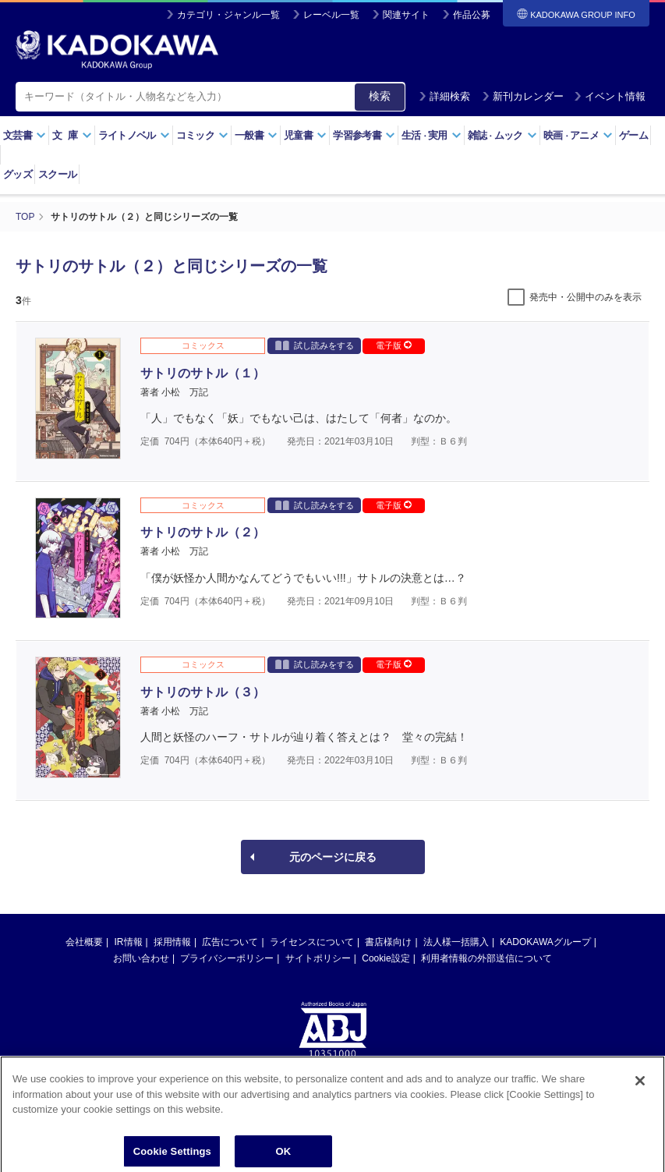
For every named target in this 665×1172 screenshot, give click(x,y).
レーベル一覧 (331, 14)
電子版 (394, 345)
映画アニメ (578, 135)
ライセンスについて (312, 942)
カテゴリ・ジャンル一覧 (228, 14)
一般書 (256, 135)
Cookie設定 (385, 958)
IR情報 (129, 942)
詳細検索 (444, 96)
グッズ (17, 174)
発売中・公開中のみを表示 (585, 297)
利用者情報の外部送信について (486, 958)
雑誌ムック (502, 135)
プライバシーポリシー (227, 958)
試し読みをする (314, 345)
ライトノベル (134, 135)
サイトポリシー (318, 958)
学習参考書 (364, 135)
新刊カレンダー (523, 96)
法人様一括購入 (456, 942)
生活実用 (431, 135)
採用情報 (172, 942)
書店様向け (388, 942)
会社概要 (84, 942)
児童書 (305, 135)
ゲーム (633, 135)
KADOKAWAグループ (545, 942)
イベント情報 (610, 96)
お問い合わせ (141, 958)
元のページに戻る (333, 857)
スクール (57, 174)
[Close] (640, 1089)
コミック (202, 135)
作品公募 (471, 14)
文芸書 (24, 135)
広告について (230, 942)
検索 (380, 96)
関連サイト (406, 14)
